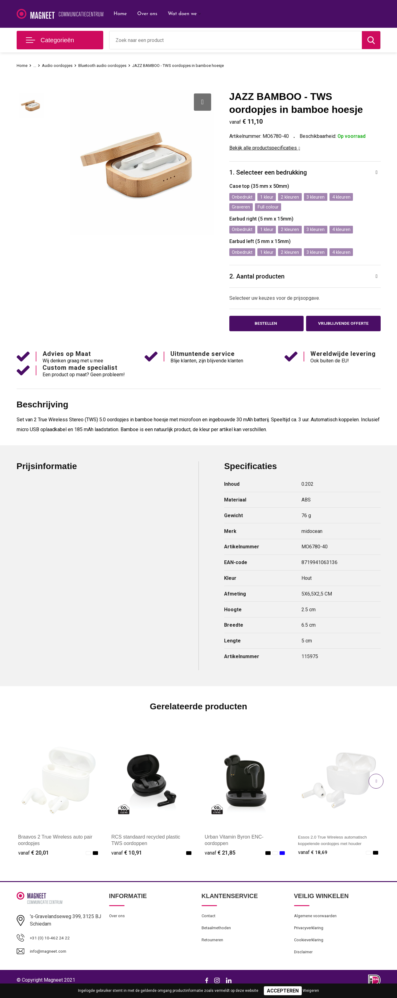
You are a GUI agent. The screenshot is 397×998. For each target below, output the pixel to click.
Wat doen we (182, 13)
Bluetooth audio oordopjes (110, 65)
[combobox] (235, 40)
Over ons (147, 13)
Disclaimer (304, 959)
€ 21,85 (220, 855)
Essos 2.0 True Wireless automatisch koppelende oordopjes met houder (336, 846)
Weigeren (311, 990)
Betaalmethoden (218, 933)
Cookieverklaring (310, 946)
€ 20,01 (33, 855)
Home (120, 13)
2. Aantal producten (259, 277)
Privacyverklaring (311, 933)
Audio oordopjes (60, 65)
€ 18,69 (313, 855)
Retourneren (214, 946)
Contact (210, 919)
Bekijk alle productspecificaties (264, 148)
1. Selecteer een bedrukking (271, 173)
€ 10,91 (126, 855)
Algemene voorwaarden (318, 919)
